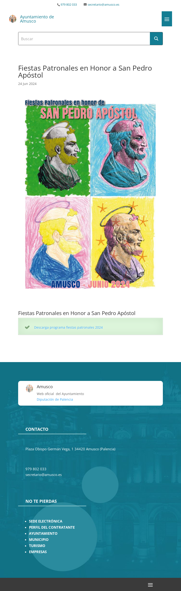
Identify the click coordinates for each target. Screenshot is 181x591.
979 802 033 (69, 5)
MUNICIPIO (39, 539)
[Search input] (84, 38)
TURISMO (37, 545)
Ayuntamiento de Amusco (37, 19)
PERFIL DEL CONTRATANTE (52, 527)
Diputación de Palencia (55, 399)
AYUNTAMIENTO (43, 533)
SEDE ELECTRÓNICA (45, 521)
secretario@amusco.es (103, 5)
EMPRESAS (38, 551)
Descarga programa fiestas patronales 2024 (68, 327)
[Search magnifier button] (156, 38)
